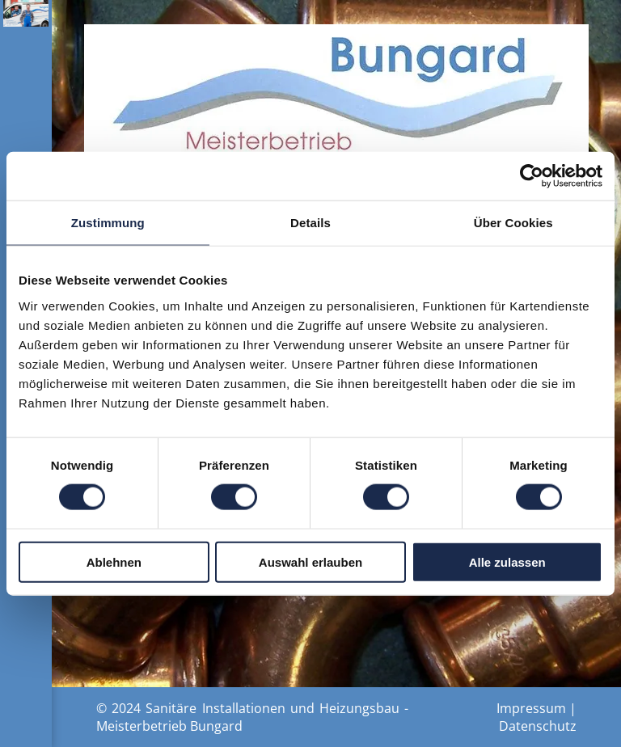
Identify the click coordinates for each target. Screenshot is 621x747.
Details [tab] (310, 223)
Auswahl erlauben (310, 561)
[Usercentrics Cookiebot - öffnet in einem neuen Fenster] (531, 176)
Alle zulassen (507, 561)
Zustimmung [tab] (108, 223)
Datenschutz (538, 726)
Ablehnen (114, 561)
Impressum (531, 708)
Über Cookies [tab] (513, 223)
